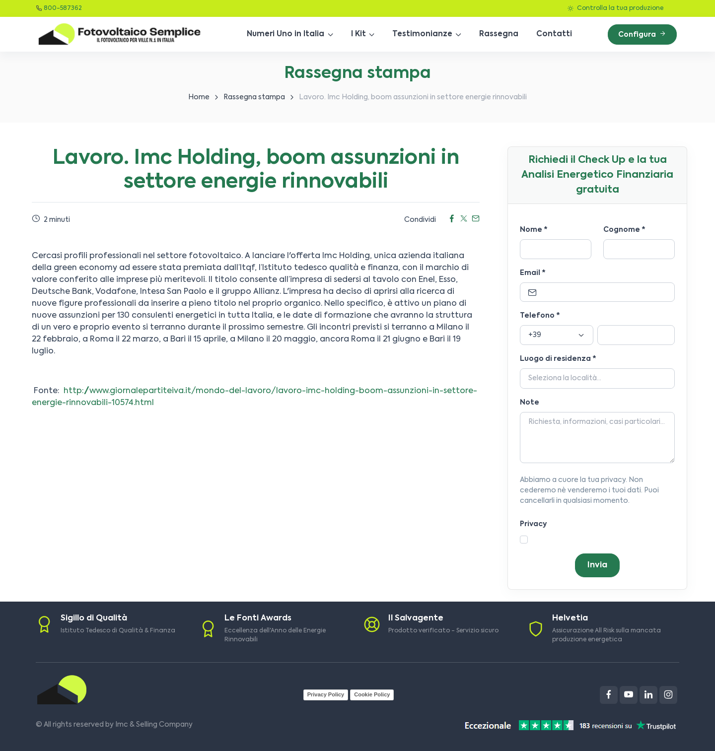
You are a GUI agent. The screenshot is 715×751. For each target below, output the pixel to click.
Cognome (624, 229)
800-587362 (63, 8)
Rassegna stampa (254, 97)
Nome (534, 229)
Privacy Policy (326, 694)
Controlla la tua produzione (615, 8)
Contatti (554, 34)
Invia (597, 565)
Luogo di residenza (558, 358)
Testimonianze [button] (422, 34)
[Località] (597, 378)
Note (529, 402)
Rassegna (498, 34)
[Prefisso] (556, 335)
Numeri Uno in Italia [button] (285, 34)
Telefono (540, 315)
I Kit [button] (358, 34)
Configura (642, 34)
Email (533, 273)
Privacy (533, 524)
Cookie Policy (372, 694)
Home (199, 97)
